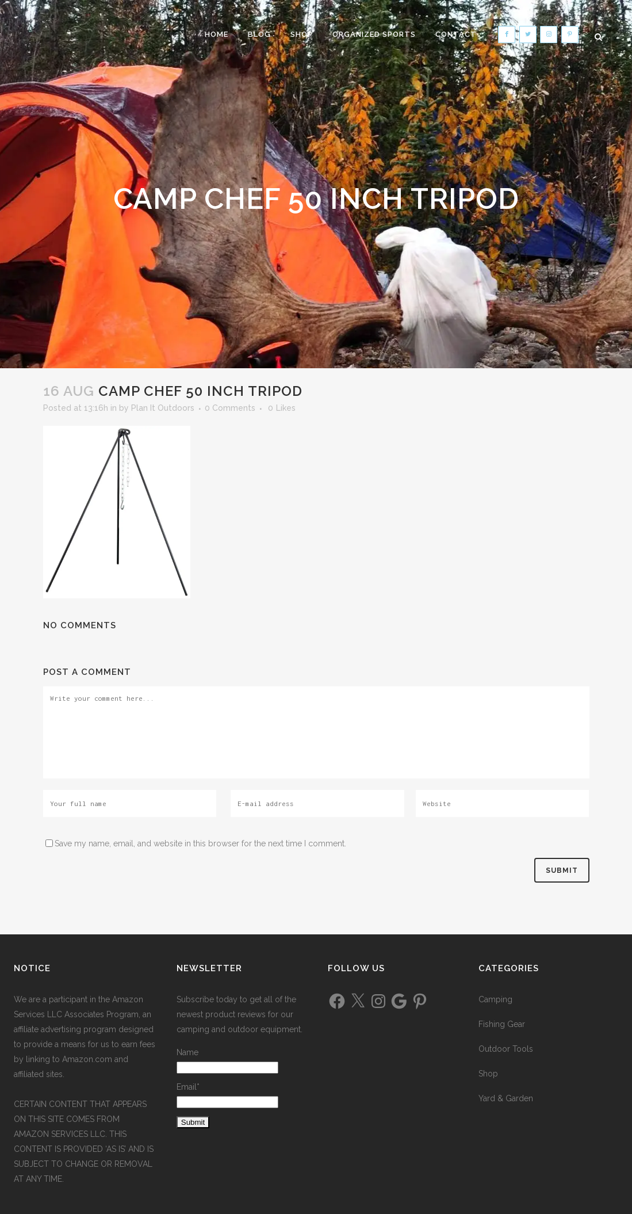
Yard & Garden (505, 1098)
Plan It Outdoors (162, 408)
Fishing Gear (501, 1024)
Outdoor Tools (505, 1048)
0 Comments (230, 408)
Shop (488, 1073)
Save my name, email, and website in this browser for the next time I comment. (200, 843)
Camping (495, 999)
